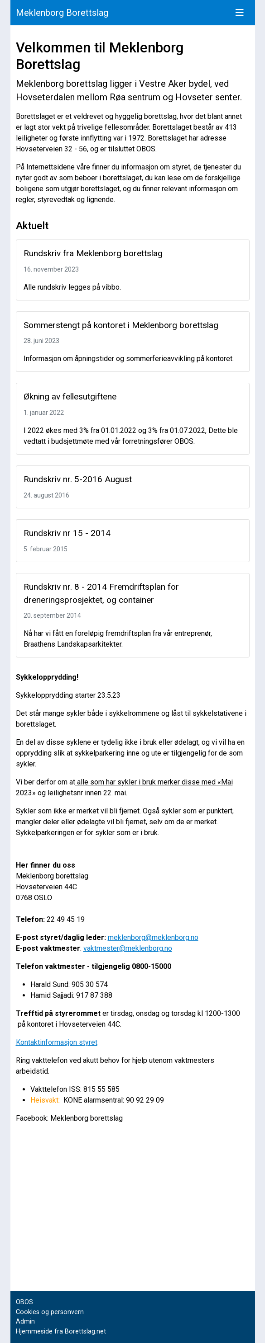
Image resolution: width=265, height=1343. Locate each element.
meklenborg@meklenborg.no (153, 937)
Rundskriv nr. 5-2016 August (78, 479)
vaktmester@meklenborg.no (127, 948)
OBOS (24, 1302)
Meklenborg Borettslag (62, 12)
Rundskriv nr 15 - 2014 (67, 533)
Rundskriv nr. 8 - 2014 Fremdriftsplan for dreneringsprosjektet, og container (101, 593)
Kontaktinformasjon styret (56, 1042)
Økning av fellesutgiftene (70, 396)
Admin (25, 1321)
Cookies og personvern (50, 1312)
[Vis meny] (240, 12)
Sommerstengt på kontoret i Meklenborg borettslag (121, 325)
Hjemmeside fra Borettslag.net (61, 1331)
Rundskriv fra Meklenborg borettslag (93, 253)
